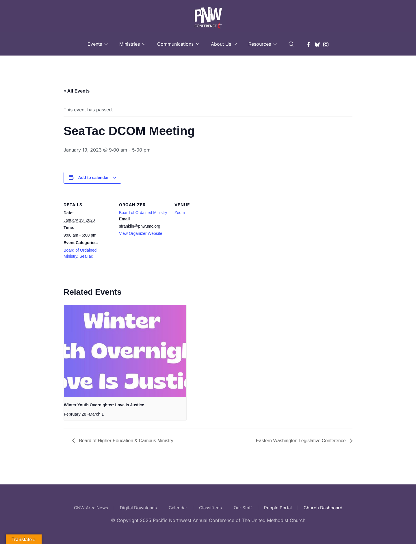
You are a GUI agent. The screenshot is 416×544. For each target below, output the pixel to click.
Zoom (179, 212)
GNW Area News (91, 507)
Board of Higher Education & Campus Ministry (125, 440)
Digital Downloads (138, 507)
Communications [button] (178, 44)
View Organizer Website (140, 233)
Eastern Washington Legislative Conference (301, 440)
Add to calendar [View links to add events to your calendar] (93, 177)
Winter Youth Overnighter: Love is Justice (104, 405)
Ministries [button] (132, 44)
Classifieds (210, 507)
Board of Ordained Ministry (143, 212)
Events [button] (98, 44)
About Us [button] (224, 44)
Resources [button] (262, 44)
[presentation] (125, 351)
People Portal (278, 507)
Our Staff (243, 507)
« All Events (77, 90)
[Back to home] (208, 16)
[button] (291, 44)
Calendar (178, 507)
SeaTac (86, 256)
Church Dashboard (323, 507)
